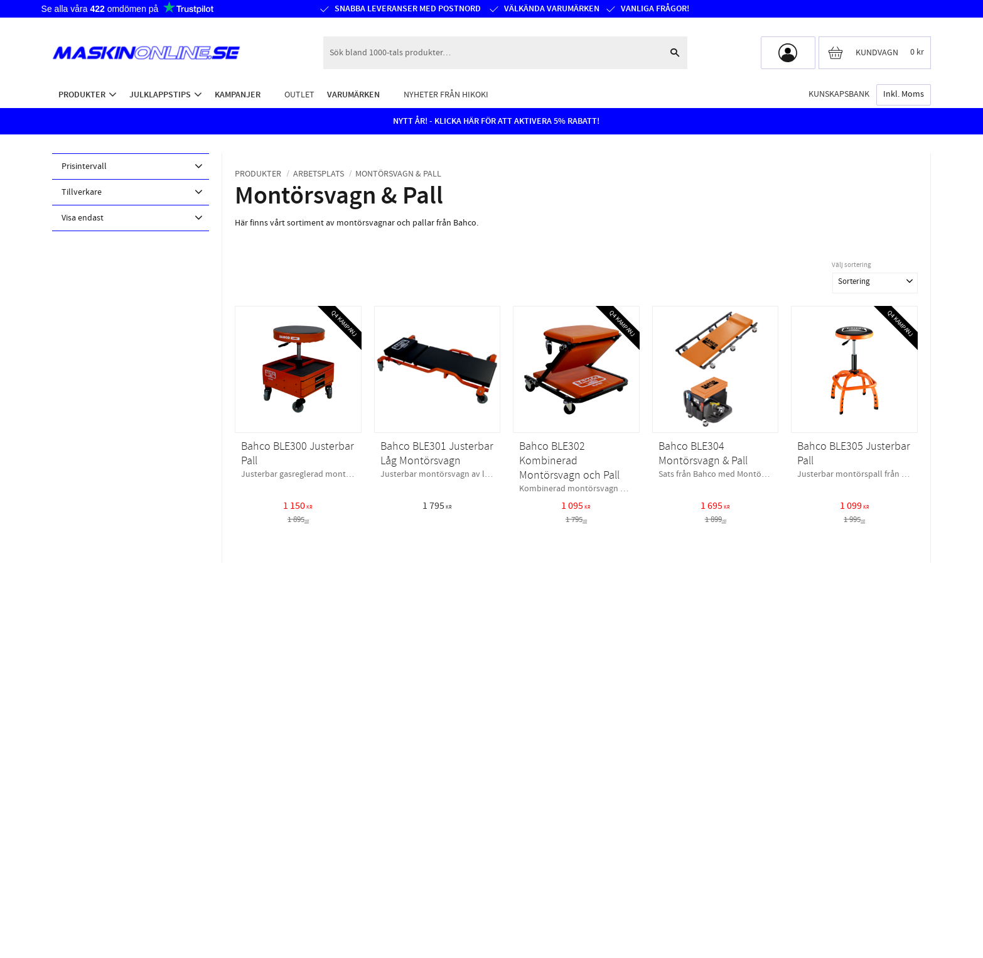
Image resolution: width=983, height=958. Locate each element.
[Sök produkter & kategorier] (492, 52)
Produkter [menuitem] (81, 95)
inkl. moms (903, 94)
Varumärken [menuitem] (353, 95)
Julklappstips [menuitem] (160, 95)
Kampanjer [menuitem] (238, 95)
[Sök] (674, 52)
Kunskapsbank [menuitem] (838, 94)
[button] (130, 166)
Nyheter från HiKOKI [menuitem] (446, 95)
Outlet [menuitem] (299, 95)
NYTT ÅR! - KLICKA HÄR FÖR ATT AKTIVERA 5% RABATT (495, 121)
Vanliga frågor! (655, 8)
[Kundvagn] (874, 52)
